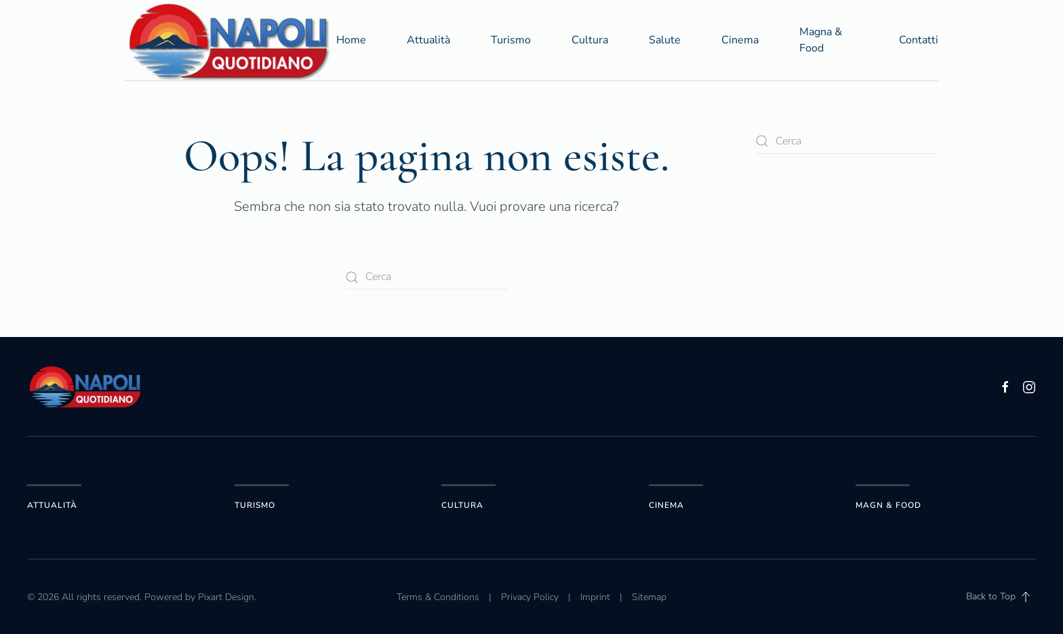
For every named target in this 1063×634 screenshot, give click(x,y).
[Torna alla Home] (230, 40)
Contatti (918, 40)
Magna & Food (820, 40)
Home (351, 40)
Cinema (740, 40)
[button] (1026, 597)
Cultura (589, 40)
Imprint (595, 597)
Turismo (511, 40)
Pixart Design (226, 597)
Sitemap (649, 597)
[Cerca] (426, 277)
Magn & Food (888, 505)
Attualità (428, 40)
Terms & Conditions (438, 597)
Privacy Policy (530, 597)
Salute (665, 40)
